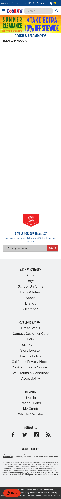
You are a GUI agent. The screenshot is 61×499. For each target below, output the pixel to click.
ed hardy (27, 472)
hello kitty (44, 472)
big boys (10, 464)
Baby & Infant (30, 292)
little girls (16, 462)
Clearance (30, 309)
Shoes (30, 298)
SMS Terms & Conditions (30, 373)
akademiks (6, 472)
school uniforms (41, 455)
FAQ (30, 339)
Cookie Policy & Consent (30, 367)
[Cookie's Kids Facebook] (13, 435)
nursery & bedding (44, 466)
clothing (12, 466)
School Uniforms (30, 286)
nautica (33, 472)
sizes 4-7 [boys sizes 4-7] (27, 468)
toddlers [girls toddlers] (21, 470)
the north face (53, 472)
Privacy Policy (30, 356)
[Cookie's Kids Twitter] (24, 435)
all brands (13, 474)
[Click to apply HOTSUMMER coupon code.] (14, 30)
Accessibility (30, 378)
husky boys (18, 464)
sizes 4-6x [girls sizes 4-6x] (28, 470)
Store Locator (30, 350)
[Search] (38, 11)
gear (23, 466)
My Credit (30, 409)
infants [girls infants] (15, 470)
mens (41, 468)
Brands (30, 303)
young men (27, 464)
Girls (30, 275)
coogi (21, 472)
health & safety (31, 466)
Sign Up (52, 248)
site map (38, 476)
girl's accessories (48, 462)
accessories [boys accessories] (47, 468)
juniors (38, 462)
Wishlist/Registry (30, 414)
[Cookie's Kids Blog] (48, 435)
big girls (23, 462)
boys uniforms (33, 474)
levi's (38, 472)
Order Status (30, 328)
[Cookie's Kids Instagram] (36, 435)
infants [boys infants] (14, 468)
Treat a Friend (30, 403)
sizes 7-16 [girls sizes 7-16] (36, 470)
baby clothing (8, 457)
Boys (30, 281)
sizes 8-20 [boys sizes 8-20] (34, 468)
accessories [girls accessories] (44, 470)
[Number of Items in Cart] (53, 3)
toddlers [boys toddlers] (20, 468)
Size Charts (30, 345)
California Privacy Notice (30, 362)
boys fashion (54, 474)
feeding (18, 466)
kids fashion (52, 455)
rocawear (5, 474)
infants (31, 476)
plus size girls (31, 462)
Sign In (42, 3)
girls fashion (24, 476)
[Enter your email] (25, 248)
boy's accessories (38, 464)
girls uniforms (44, 474)
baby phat (15, 472)
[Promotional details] (2, 28)
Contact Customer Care (31, 334)
